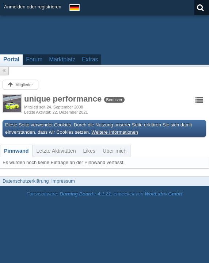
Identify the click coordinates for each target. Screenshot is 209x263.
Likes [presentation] (89, 151)
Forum (34, 59)
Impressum (63, 181)
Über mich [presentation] (114, 151)
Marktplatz (62, 59)
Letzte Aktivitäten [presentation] (56, 151)
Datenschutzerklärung (26, 181)
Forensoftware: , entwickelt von (104, 194)
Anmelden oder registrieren (32, 6)
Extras (90, 59)
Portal (11, 59)
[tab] (16, 151)
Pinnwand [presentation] (16, 151)
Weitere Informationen (114, 132)
